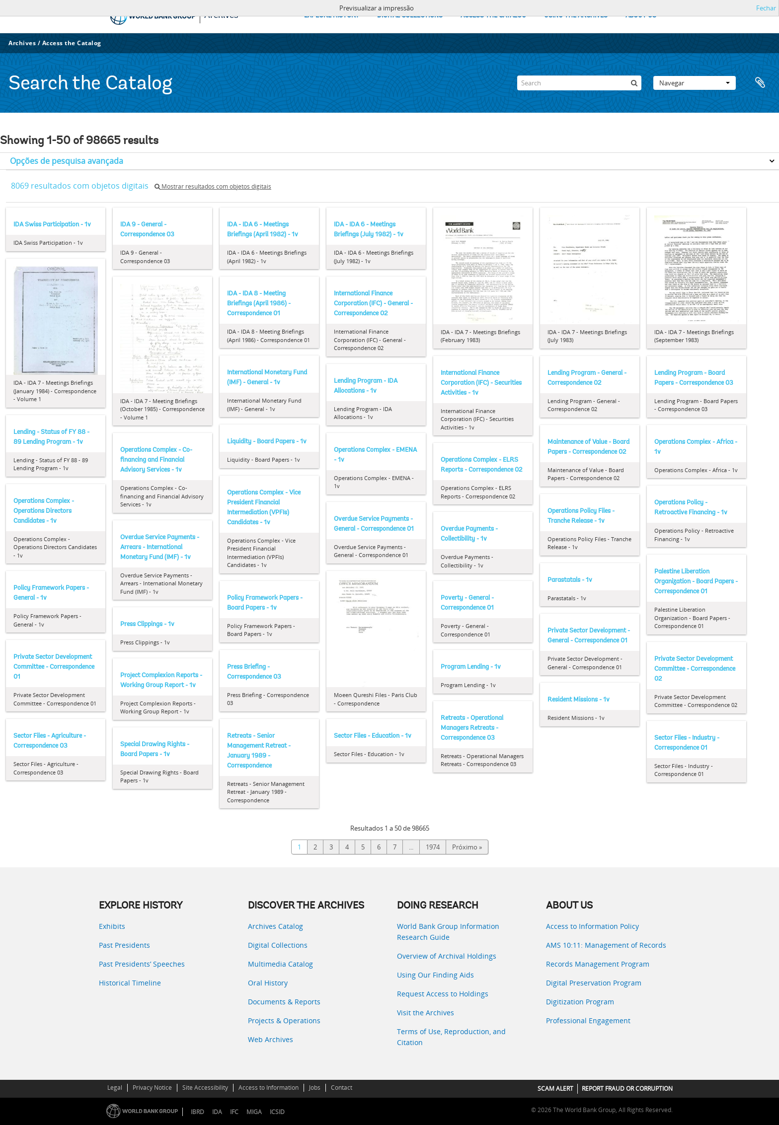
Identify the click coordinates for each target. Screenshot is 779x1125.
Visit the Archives (425, 1012)
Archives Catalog (275, 926)
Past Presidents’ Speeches (142, 964)
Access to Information (268, 1087)
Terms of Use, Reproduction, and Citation (451, 1037)
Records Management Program (597, 964)
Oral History (268, 982)
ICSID (277, 1112)
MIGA (254, 1112)
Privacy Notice (152, 1087)
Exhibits (112, 926)
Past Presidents (124, 945)
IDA (217, 1112)
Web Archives (270, 1039)
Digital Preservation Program (593, 982)
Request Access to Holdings (442, 993)
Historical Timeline (130, 982)
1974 (433, 847)
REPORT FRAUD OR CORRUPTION (627, 1088)
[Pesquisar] (633, 82)
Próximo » (467, 847)
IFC (234, 1112)
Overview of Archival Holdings (446, 956)
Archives (22, 43)
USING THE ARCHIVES (576, 15)
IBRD (197, 1112)
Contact (341, 1087)
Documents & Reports (284, 1001)
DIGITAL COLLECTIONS (410, 15)
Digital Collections (278, 945)
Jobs (314, 1087)
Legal (114, 1087)
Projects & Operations (284, 1020)
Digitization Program (580, 1001)
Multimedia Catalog (280, 964)
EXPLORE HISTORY (331, 15)
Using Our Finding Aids (435, 975)
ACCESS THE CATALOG (493, 15)
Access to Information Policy (592, 926)
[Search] (579, 82)
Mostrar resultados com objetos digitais (213, 186)
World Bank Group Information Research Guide (448, 931)
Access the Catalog (71, 43)
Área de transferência (760, 82)
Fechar (766, 7)
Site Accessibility (205, 1087)
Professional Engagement (588, 1020)
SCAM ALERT (555, 1088)
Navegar (694, 82)
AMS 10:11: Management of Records (606, 945)
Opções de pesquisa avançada (66, 160)
